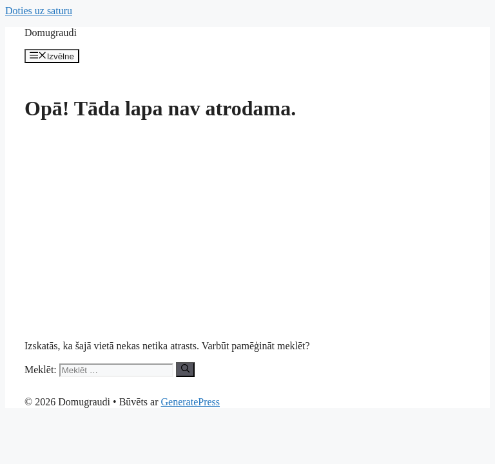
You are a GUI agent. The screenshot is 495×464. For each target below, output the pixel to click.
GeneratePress (190, 401)
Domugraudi (50, 32)
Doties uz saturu (38, 10)
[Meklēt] (185, 369)
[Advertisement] (247, 224)
